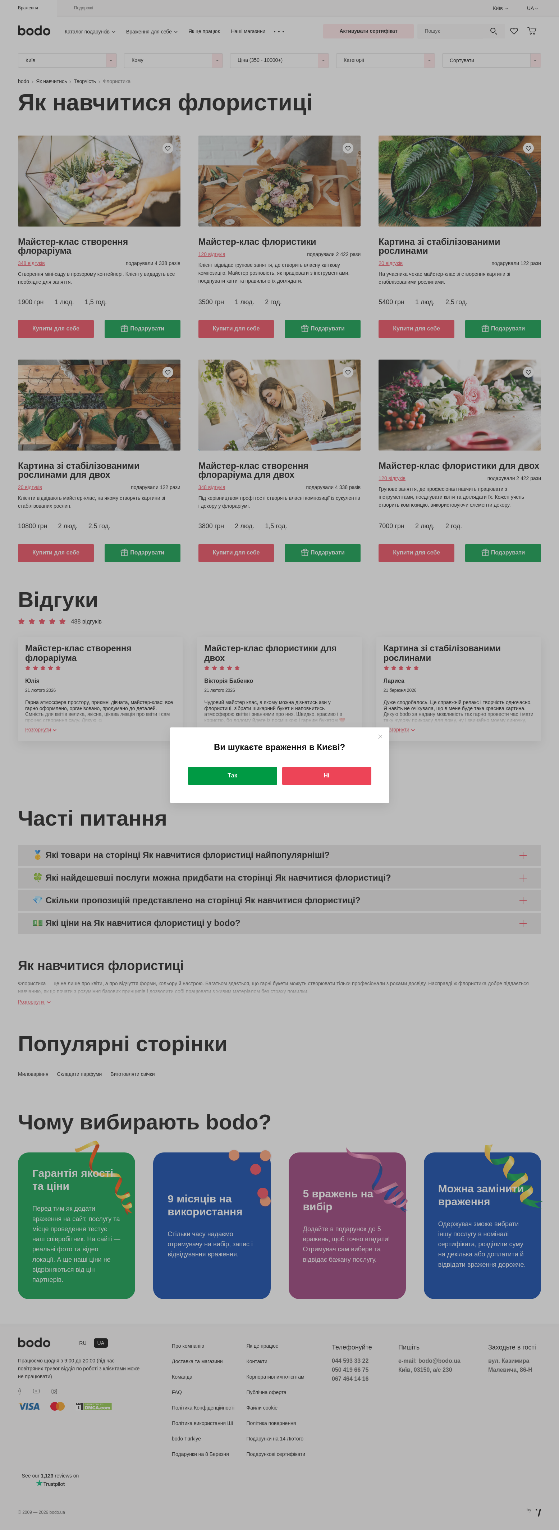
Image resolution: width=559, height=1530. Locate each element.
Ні (327, 775)
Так (232, 775)
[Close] (380, 737)
